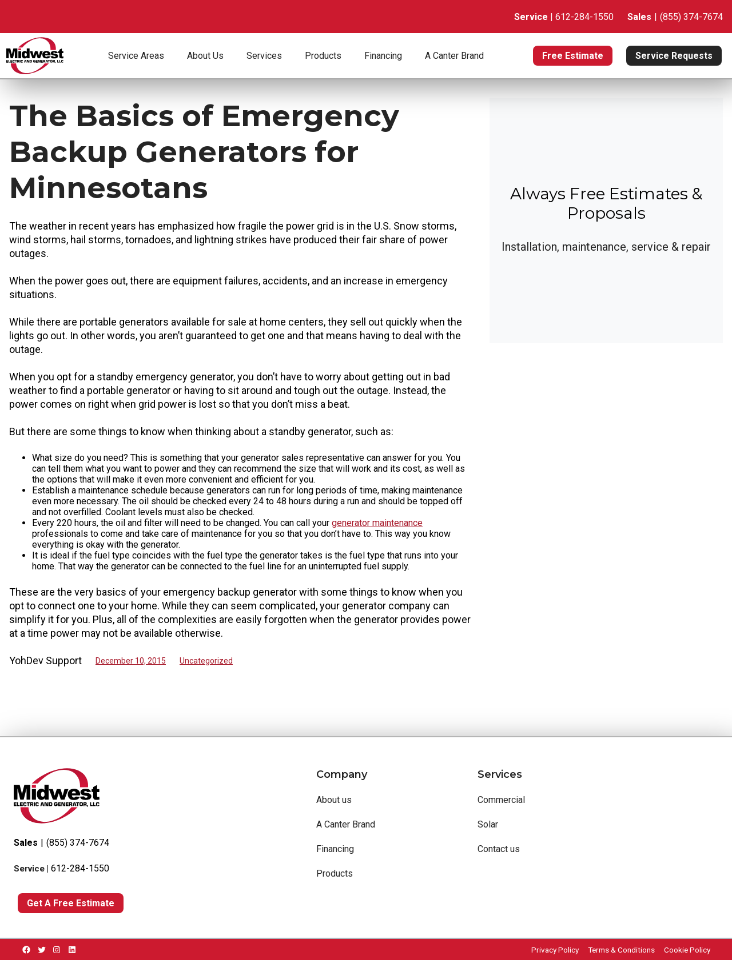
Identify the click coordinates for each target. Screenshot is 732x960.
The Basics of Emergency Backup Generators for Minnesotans (204, 152)
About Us (205, 55)
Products (323, 55)
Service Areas (136, 55)
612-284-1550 (80, 868)
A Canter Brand (454, 55)
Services (264, 55)
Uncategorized (206, 660)
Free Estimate (572, 55)
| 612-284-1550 (564, 16)
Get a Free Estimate (70, 903)
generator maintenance (377, 522)
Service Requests (674, 55)
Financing (383, 55)
